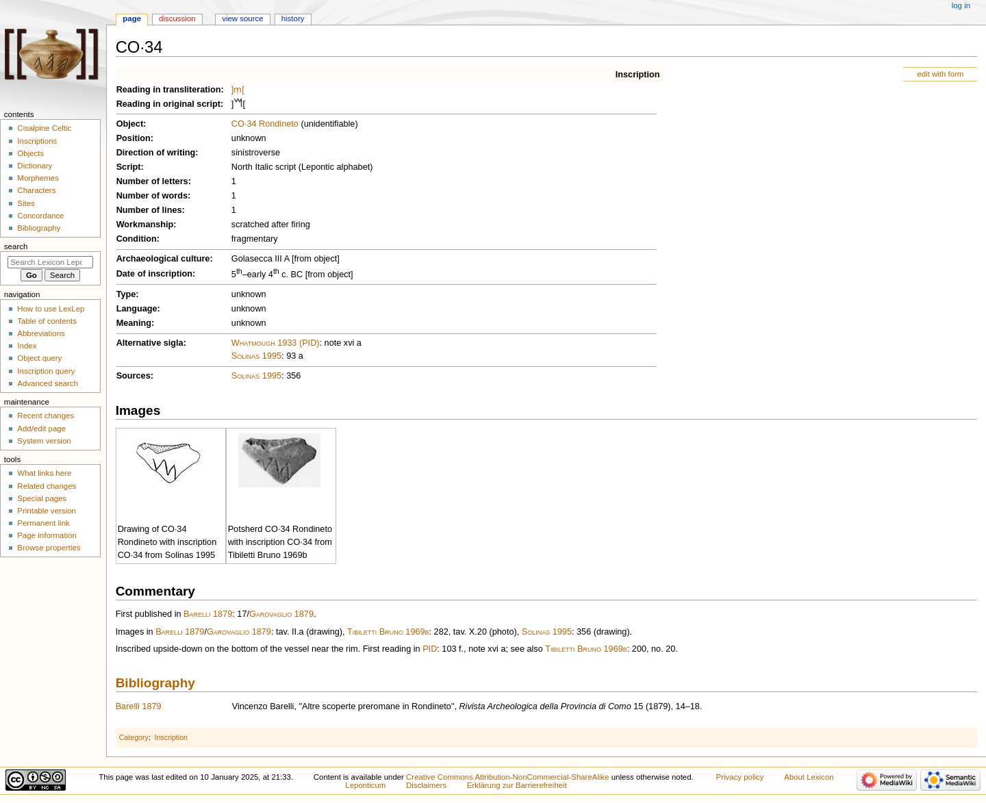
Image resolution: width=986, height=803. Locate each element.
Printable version (46, 511)
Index (26, 346)
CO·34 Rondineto (265, 124)
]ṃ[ (237, 89)
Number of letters (152, 181)
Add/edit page (41, 428)
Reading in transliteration (168, 89)
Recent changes (45, 415)
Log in (961, 5)
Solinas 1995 (256, 356)
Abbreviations (40, 333)
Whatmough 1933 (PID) (275, 343)
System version (44, 441)
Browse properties (48, 548)
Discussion (177, 18)
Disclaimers (426, 785)
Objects (30, 153)
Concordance (40, 216)
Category (134, 737)
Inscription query (46, 371)
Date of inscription (154, 274)
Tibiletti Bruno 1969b (388, 632)
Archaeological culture (163, 259)
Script (128, 167)
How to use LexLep (50, 309)
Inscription (638, 74)
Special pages (41, 498)
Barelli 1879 (208, 614)
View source (242, 18)
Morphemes (37, 178)
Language (136, 309)
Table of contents (47, 321)
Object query (39, 358)
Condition (136, 239)
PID (429, 649)
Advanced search (47, 383)
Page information (47, 535)
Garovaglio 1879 (281, 614)
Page (132, 18)
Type (126, 294)
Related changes (46, 486)
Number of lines (149, 210)
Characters (36, 190)
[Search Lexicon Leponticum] (50, 262)
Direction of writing (156, 152)
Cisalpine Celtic (44, 128)
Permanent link (43, 523)
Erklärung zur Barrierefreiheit (517, 785)
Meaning (133, 323)
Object (129, 124)
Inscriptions (37, 141)
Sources (133, 376)
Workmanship (145, 224)
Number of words (152, 196)
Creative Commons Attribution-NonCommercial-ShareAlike (507, 777)
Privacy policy (740, 777)
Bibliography (155, 683)
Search (16, 246)
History (293, 18)
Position (133, 138)
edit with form (940, 74)
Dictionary (34, 166)
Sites (25, 203)
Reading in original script (168, 104)
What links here (44, 473)
